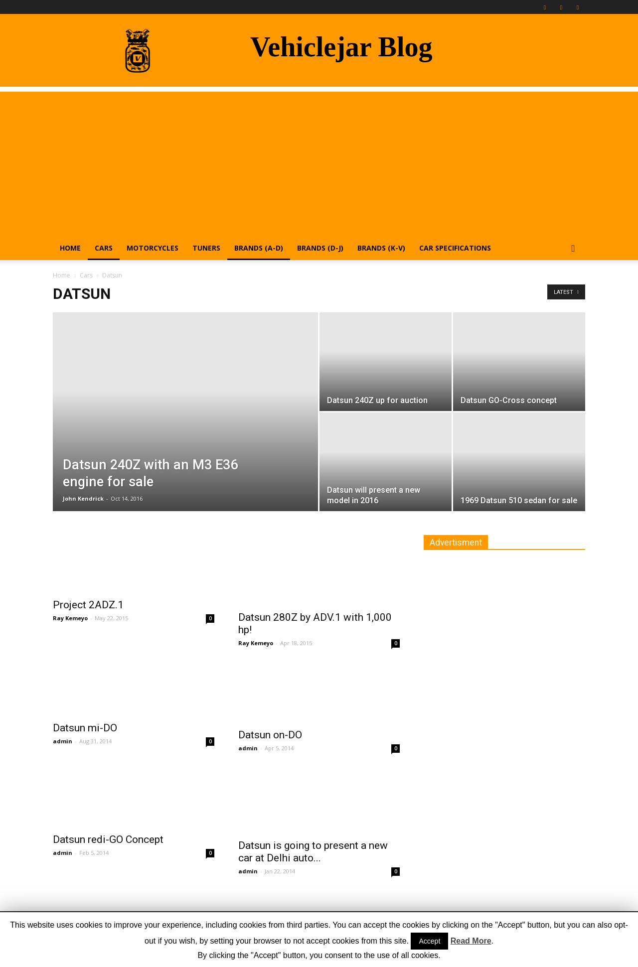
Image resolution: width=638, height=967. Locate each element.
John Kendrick (83, 498)
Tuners (206, 248)
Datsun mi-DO (85, 728)
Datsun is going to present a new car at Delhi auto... (313, 851)
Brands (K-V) (381, 248)
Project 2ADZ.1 (88, 605)
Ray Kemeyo (70, 618)
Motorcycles (152, 248)
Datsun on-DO (270, 735)
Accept (429, 941)
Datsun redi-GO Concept (108, 839)
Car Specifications (455, 248)
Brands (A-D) (258, 248)
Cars (104, 248)
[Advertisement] (319, 161)
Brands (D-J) (320, 248)
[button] (573, 249)
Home (70, 248)
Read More (471, 941)
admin (62, 741)
